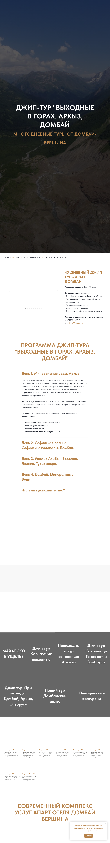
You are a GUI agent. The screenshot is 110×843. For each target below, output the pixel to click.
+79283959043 (73, 320)
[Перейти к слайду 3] (29, 308)
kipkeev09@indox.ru (75, 323)
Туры (17, 257)
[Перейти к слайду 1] (25, 308)
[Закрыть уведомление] (105, 824)
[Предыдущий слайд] (9, 291)
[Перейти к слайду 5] (33, 308)
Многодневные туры (32, 257)
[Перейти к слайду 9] (41, 308)
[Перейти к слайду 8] (39, 308)
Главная (8, 257)
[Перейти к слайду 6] (35, 308)
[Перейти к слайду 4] (31, 308)
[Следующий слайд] (57, 291)
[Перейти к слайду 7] (37, 308)
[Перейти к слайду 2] (27, 308)
